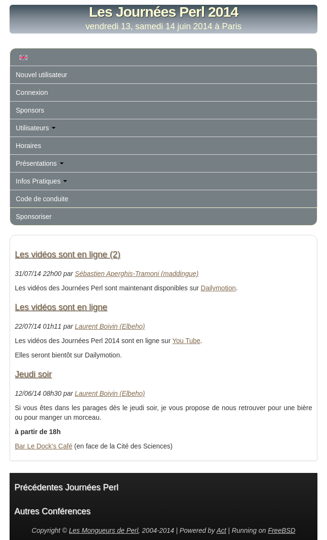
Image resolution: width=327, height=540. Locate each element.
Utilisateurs (36, 128)
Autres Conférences (52, 511)
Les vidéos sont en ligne (61, 307)
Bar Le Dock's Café (43, 446)
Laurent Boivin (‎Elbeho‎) (110, 326)
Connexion (32, 92)
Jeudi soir (33, 374)
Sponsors (30, 110)
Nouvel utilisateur (41, 75)
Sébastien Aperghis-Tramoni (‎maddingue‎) (136, 273)
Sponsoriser (34, 216)
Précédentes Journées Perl (66, 487)
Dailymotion (218, 288)
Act (221, 530)
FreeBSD (281, 530)
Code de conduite (42, 199)
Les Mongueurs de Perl (103, 530)
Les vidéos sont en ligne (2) (67, 254)
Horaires (28, 145)
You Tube (186, 341)
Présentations (40, 163)
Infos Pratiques (41, 181)
